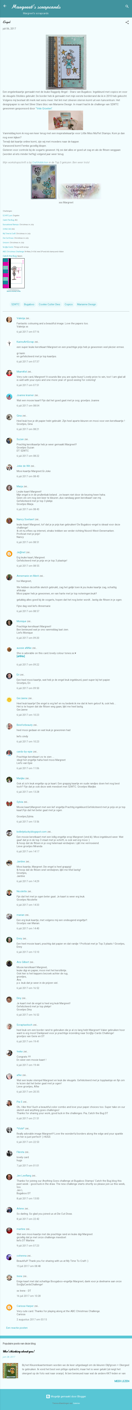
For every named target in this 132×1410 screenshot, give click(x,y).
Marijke (21, 778)
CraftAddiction (40, 162)
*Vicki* (20, 1128)
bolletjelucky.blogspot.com (32, 831)
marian (20, 914)
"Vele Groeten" (44, 108)
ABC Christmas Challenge (13, 252)
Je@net (21, 552)
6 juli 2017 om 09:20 (28, 637)
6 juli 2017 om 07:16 (28, 331)
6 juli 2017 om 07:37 (28, 361)
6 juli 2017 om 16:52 (28, 988)
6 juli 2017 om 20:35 (28, 1091)
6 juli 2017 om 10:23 (28, 714)
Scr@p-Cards (8, 247)
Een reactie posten (17, 1327)
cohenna (22, 1255)
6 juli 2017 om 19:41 (28, 1041)
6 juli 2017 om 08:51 (28, 542)
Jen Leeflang (24, 1175)
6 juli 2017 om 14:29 (28, 881)
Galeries (76, 1403)
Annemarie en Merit (28, 575)
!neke (20, 1051)
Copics (69, 304)
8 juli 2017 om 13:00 (28, 1198)
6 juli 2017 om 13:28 (28, 791)
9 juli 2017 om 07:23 (28, 1245)
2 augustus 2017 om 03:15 (32, 1319)
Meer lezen (121, 1381)
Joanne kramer (25, 395)
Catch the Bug (10, 256)
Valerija (21, 318)
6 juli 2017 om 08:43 (28, 476)
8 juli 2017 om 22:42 (28, 1219)
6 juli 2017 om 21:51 (28, 1118)
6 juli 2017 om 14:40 (28, 928)
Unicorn (6, 243)
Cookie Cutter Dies (49, 304)
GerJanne (22, 698)
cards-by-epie (24, 751)
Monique (21, 621)
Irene (19, 1276)
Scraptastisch (24, 1024)
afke (19, 1075)
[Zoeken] (127, 7)
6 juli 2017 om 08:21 (28, 429)
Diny (19, 998)
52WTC (15, 304)
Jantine (21, 861)
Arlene (20, 1208)
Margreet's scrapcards (36, 7)
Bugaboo (29, 304)
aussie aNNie (24, 648)
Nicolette (22, 891)
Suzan (20, 439)
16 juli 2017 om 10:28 (29, 1295)
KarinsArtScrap (25, 341)
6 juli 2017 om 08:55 (28, 565)
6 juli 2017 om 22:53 (28, 1142)
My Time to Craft (9, 234)
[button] (127, 23)
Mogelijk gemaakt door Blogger (66, 1396)
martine (21, 1229)
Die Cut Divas (8, 238)
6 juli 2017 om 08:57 (28, 611)
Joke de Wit (23, 466)
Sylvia (20, 801)
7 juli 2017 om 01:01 (28, 1165)
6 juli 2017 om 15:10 (28, 952)
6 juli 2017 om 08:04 (28, 405)
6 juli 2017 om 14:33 (28, 904)
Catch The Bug (8, 220)
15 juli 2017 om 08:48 (29, 1266)
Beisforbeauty (25, 724)
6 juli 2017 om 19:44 (28, 1065)
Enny (19, 938)
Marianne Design (86, 304)
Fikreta (20, 1152)
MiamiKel (22, 371)
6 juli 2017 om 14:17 (28, 851)
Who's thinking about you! (18, 1351)
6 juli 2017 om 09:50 (28, 688)
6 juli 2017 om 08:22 (28, 455)
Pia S (19, 1101)
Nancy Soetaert (25, 519)
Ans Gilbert (23, 962)
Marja (20, 486)
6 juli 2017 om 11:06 (28, 768)
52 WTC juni (7, 216)
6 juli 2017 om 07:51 (28, 385)
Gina (19, 415)
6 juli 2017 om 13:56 (28, 821)
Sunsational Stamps (11, 225)
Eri (18, 674)
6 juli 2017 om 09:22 (28, 664)
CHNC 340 (7, 229)
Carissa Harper (25, 1306)
